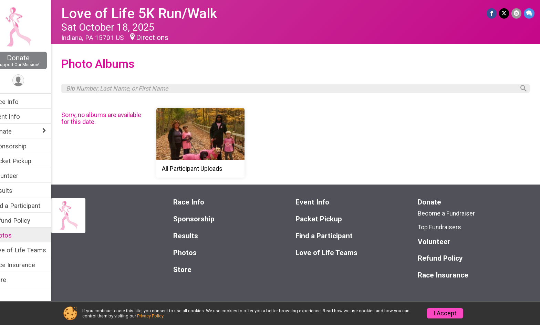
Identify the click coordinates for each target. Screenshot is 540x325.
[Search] (521, 89)
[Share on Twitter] (505, 14)
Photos (16, 235)
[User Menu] (33, 80)
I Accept (445, 313)
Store (13, 279)
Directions (166, 37)
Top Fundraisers (443, 229)
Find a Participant (30, 205)
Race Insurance (28, 265)
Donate (32, 60)
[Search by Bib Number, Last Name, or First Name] (298, 89)
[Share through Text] (529, 14)
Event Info (20, 116)
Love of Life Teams (33, 250)
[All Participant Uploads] (245, 144)
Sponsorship (23, 146)
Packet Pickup (26, 161)
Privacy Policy (150, 315)
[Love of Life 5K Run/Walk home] (32, 26)
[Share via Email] (517, 14)
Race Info (19, 101)
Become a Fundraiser (450, 214)
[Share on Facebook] (493, 14)
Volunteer (19, 175)
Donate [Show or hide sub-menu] (16, 131)
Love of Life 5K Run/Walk (153, 14)
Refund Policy (25, 220)
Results (16, 190)
